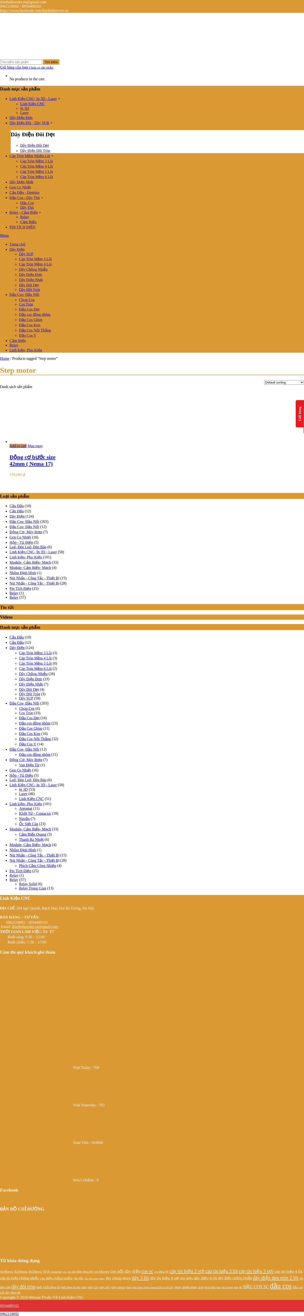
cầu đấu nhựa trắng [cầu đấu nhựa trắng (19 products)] (94, 1278)
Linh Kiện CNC (32, 104)
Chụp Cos (27, 300)
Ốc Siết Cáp (28, 824)
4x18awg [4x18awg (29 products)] (6, 1271)
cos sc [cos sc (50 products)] (147, 1271)
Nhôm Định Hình (23, 573)
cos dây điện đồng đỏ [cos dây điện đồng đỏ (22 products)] (80, 1271)
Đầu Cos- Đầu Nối (24, 295)
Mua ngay (35, 446)
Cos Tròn (26, 304)
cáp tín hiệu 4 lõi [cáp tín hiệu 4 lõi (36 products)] (288, 1271)
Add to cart (18, 446)
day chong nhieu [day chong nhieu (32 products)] (118, 1278)
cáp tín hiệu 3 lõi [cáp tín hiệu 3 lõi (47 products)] (221, 1271)
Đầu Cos (27, 203)
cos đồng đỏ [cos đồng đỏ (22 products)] (161, 1271)
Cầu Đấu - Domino (24, 192)
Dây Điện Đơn (21, 118)
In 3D (24, 108)
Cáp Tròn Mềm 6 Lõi (36, 177)
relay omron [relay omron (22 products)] (118, 1287)
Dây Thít (27, 207)
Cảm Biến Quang (32, 834)
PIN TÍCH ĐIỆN (22, 227)
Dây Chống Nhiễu (33, 269)
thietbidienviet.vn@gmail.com (35, 927)
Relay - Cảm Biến (24, 212)
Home (4, 358)
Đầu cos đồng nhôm (34, 314)
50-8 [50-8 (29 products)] (46, 1271)
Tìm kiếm (51, 62)
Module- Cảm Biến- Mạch (30, 562)
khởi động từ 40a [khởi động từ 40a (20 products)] (70, 1287)
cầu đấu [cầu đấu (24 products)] (78, 1278)
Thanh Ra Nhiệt (31, 840)
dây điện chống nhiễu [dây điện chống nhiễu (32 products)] (235, 1278)
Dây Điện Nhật (21, 182)
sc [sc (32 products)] (240, 1287)
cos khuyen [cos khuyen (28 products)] (101, 1271)
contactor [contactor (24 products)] (56, 1271)
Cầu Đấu (17, 506)
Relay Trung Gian (32, 888)
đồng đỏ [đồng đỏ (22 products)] (15, 1292)
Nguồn (24, 819)
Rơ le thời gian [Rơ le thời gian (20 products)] (212, 1287)
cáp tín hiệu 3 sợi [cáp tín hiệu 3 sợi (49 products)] (256, 1271)
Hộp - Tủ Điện (21, 542)
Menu (4, 235)
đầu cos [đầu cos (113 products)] (281, 1286)
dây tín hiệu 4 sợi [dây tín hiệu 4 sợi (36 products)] (164, 1278)
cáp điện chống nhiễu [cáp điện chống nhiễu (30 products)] (56, 1278)
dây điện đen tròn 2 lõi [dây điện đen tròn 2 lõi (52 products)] (276, 1278)
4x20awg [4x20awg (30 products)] (20, 1271)
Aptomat (25, 808)
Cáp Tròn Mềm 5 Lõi (36, 172)
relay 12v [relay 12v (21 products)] (93, 1287)
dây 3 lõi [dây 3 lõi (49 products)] (140, 1277)
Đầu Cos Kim (29, 325)
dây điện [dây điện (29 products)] (186, 1278)
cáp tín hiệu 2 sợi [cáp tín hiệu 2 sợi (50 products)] (186, 1271)
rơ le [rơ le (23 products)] (200, 1287)
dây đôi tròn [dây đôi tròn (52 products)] (23, 1286)
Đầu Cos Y (27, 335)
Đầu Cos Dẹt (29, 309)
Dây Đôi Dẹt (29, 285)
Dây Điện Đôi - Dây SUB (29, 123)
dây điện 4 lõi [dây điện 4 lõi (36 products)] (205, 1278)
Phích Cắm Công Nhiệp (37, 866)
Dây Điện (17, 249)
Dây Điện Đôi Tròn (35, 151)
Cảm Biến (28, 222)
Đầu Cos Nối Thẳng (35, 330)
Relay (24, 217)
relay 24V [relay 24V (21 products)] (104, 1287)
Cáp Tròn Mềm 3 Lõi (36, 161)
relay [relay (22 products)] (84, 1287)
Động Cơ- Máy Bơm (26, 532)
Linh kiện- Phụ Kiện (26, 350)
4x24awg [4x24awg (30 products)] (35, 1271)
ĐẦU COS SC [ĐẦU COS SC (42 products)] (256, 1286)
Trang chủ (17, 244)
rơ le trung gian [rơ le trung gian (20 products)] (230, 1287)
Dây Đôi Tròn (29, 290)
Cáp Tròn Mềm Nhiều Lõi (30, 156)
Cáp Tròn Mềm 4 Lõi (36, 166)
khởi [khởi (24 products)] (39, 1287)
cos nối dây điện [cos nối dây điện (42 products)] (125, 1271)
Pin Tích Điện (20, 589)
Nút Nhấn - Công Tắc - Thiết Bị (34, 578)
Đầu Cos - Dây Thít (25, 198)
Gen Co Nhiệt (20, 187)
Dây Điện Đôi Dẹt (34, 145)
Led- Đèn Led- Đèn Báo (28, 547)
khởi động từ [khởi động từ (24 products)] (51, 1287)
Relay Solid (28, 884)
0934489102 (9, 1306)
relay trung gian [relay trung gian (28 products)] (186, 1287)
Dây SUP (26, 254)
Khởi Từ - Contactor (35, 813)
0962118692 (9, 1314)
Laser (24, 113)
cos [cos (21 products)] (64, 1271)
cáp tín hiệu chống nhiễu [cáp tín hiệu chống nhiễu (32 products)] (19, 1278)
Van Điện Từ (29, 765)
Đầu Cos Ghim (30, 320)
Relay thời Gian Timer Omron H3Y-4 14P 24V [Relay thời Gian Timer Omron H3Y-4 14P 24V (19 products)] (150, 1287)
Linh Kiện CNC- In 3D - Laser (33, 99)
